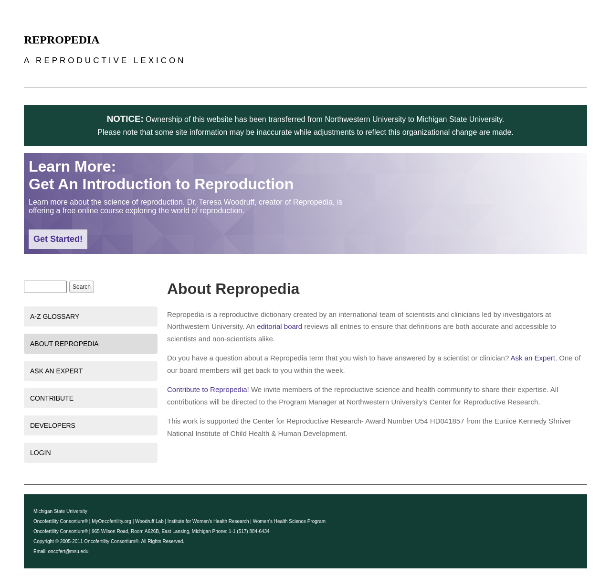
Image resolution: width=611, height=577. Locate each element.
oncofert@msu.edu (68, 551)
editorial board (279, 326)
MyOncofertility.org (111, 521)
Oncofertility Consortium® (60, 521)
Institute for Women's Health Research (208, 521)
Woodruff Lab (149, 521)
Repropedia (62, 39)
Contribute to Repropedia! (208, 389)
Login (40, 453)
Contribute (52, 398)
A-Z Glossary (54, 316)
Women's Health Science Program (289, 521)
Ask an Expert (56, 371)
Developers (52, 425)
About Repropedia (64, 344)
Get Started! (58, 239)
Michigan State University (60, 511)
